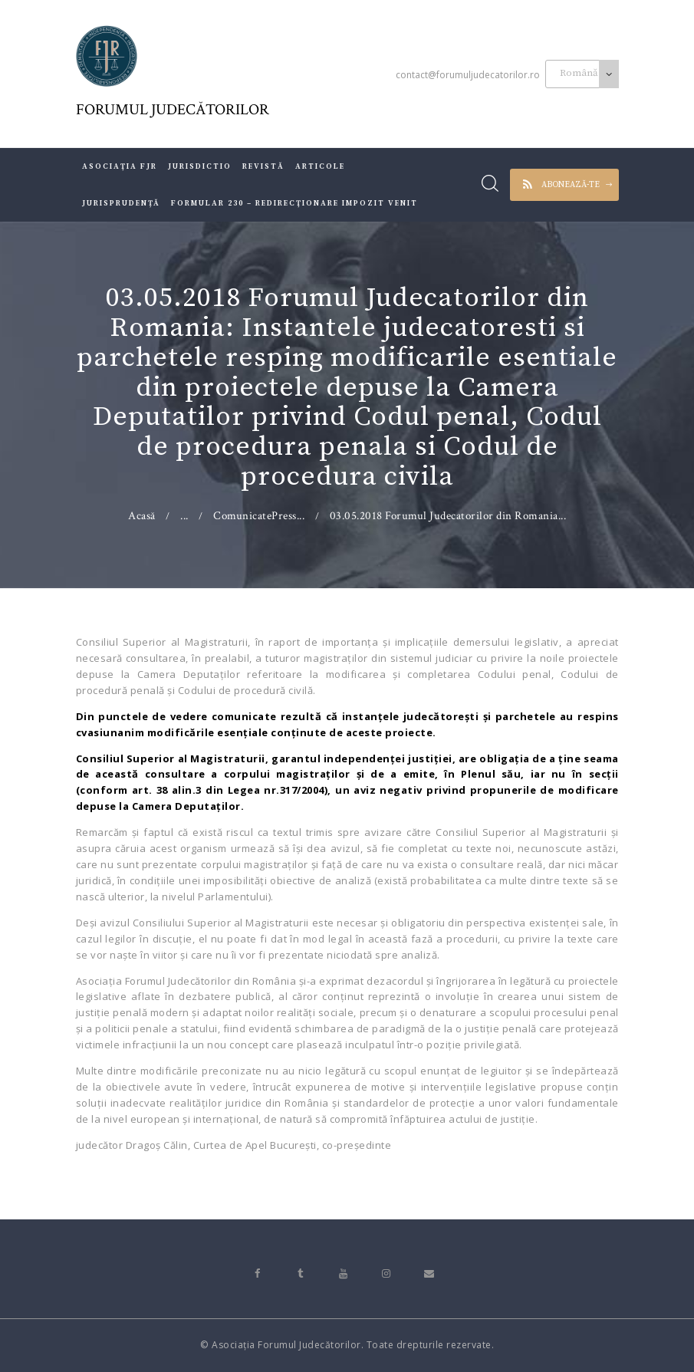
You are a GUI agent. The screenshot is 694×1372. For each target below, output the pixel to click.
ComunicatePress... (258, 515)
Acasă (142, 515)
